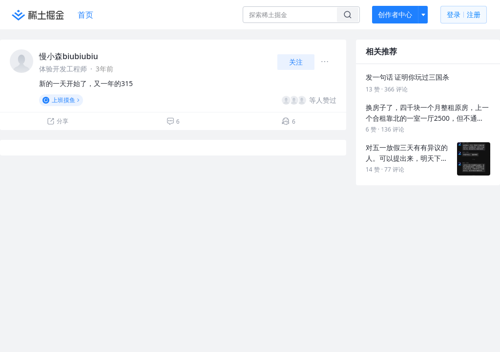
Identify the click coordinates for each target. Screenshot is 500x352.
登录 (463, 15)
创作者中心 (395, 14)
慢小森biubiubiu (68, 56)
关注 (296, 61)
